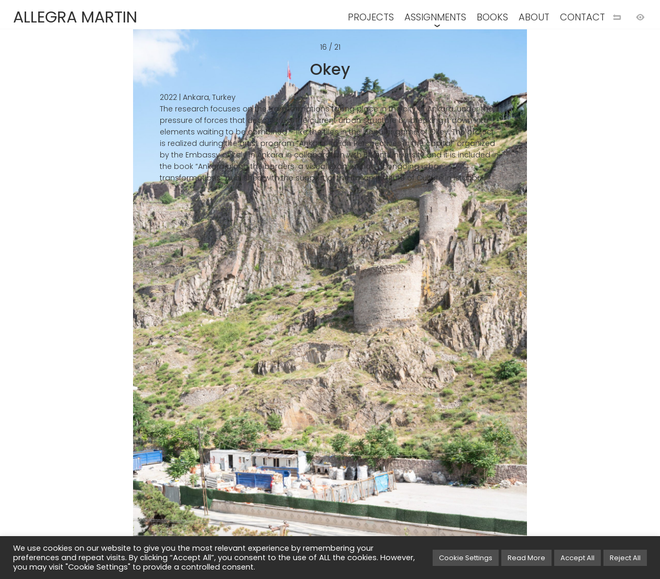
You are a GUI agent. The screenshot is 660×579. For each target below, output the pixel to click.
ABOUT (534, 17)
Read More (526, 558)
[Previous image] (165, 306)
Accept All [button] (577, 558)
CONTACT (582, 17)
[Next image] (495, 306)
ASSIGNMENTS (435, 17)
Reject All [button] (625, 558)
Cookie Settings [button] (465, 558)
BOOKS (492, 17)
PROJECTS (371, 17)
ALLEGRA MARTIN (75, 17)
